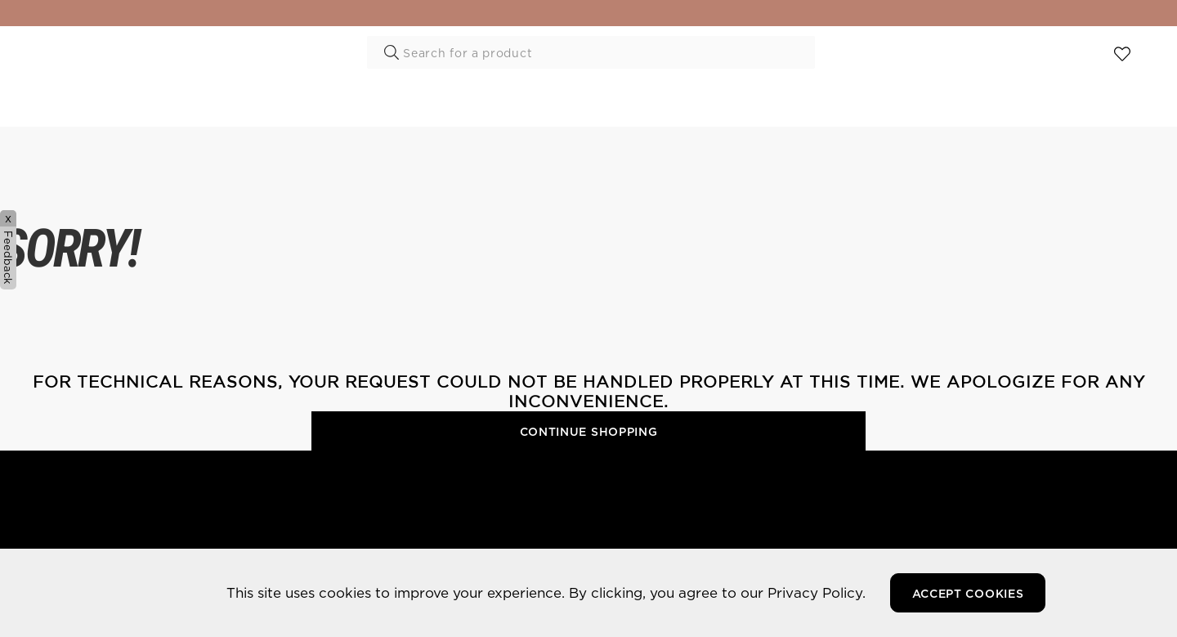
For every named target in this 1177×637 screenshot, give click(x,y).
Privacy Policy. (817, 592)
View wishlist (1122, 55)
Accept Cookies (968, 593)
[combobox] (591, 52)
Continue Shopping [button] (589, 431)
